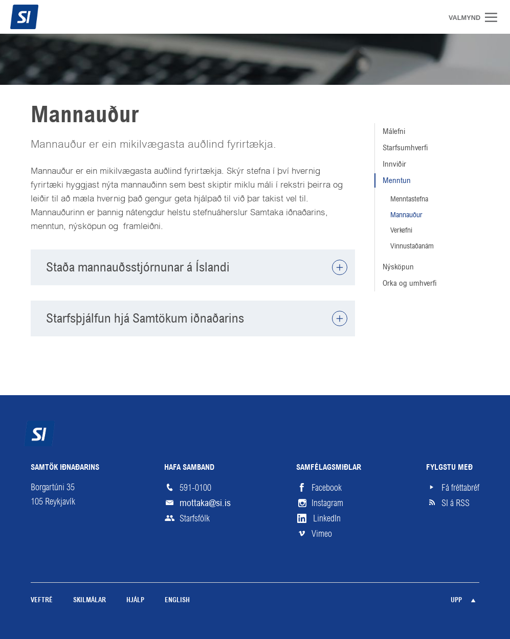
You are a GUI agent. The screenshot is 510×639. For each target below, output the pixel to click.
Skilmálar (89, 600)
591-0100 (195, 488)
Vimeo (322, 534)
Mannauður (406, 214)
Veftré (42, 600)
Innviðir (394, 164)
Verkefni (401, 230)
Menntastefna (409, 198)
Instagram (327, 503)
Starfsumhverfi (405, 147)
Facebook (327, 488)
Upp (456, 600)
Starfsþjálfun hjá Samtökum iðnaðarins (145, 318)
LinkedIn (327, 518)
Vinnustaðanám (412, 245)
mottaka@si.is (205, 502)
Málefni (394, 131)
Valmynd (494, 17)
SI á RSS (455, 503)
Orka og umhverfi (410, 283)
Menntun (397, 180)
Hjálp (135, 600)
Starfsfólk (195, 518)
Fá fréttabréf (460, 488)
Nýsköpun (398, 266)
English (177, 600)
